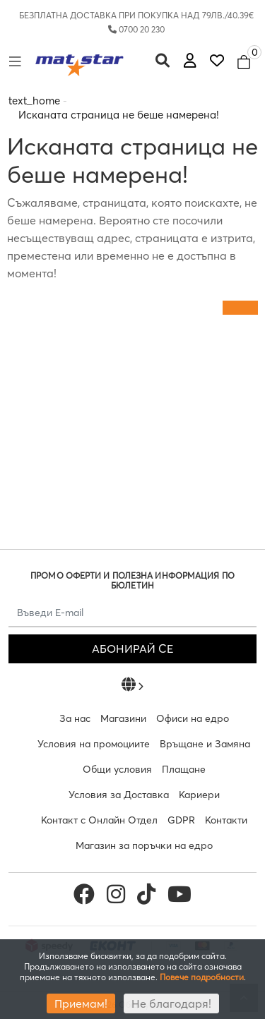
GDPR (181, 820)
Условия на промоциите (93, 743)
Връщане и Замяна (205, 743)
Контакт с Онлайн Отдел (99, 820)
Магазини (123, 718)
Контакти (226, 820)
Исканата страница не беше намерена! (118, 114)
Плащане (184, 769)
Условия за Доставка (119, 794)
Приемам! (80, 1003)
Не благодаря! (171, 1003)
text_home (34, 100)
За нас (74, 718)
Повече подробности (202, 977)
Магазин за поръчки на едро (144, 845)
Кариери (199, 794)
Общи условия (117, 769)
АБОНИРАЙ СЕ (132, 648)
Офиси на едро (192, 718)
